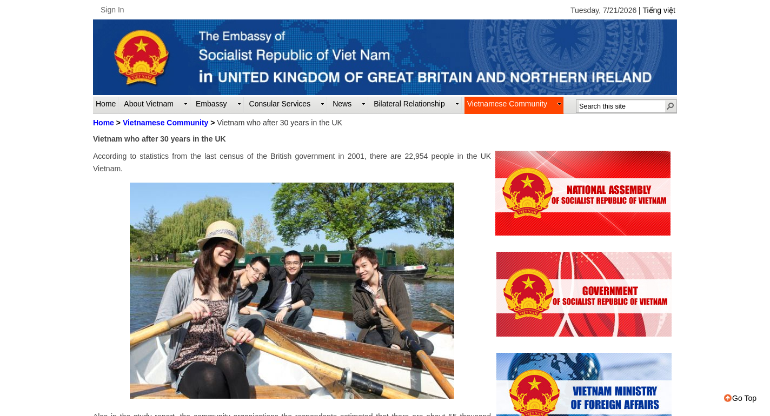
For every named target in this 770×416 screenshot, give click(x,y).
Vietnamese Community (165, 122)
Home (103, 122)
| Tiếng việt (657, 10)
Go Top (740, 398)
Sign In (112, 9)
